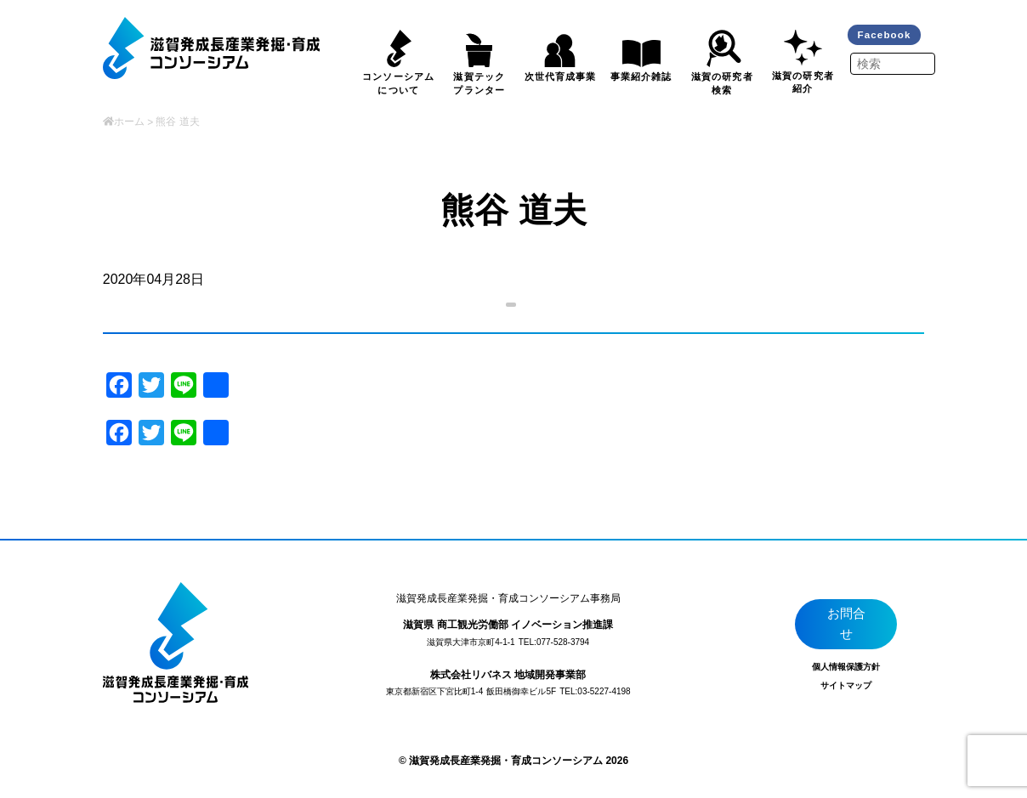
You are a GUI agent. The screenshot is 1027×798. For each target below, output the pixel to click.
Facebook (887, 36)
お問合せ (847, 626)
